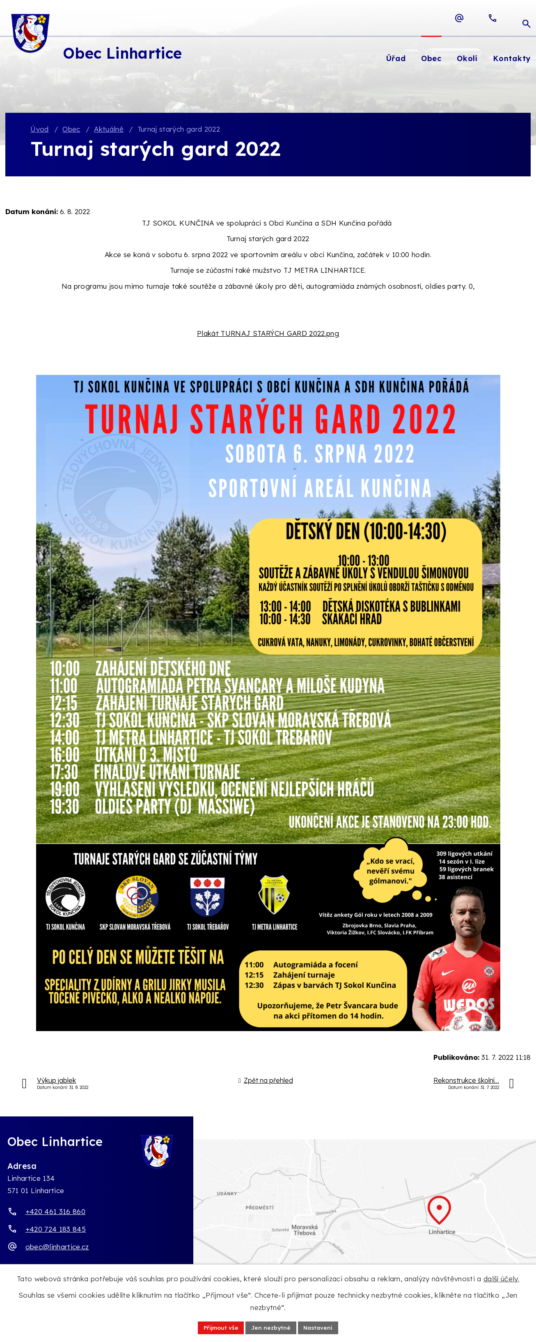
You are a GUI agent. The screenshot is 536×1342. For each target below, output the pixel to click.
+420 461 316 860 (55, 1211)
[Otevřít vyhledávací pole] (526, 18)
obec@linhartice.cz (57, 1247)
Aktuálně (109, 129)
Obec (71, 129)
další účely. (501, 1278)
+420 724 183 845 (55, 1229)
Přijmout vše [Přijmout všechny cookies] (220, 1327)
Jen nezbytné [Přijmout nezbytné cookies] (271, 1327)
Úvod (39, 129)
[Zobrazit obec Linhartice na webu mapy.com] (268, 1219)
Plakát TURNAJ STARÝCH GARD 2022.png (268, 333)
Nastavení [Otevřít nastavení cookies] (319, 1327)
